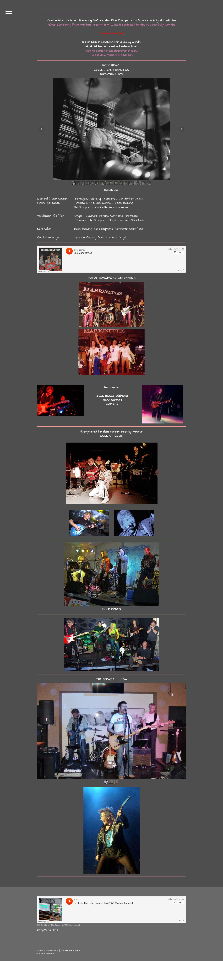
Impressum (41, 950)
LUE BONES (106, 396)
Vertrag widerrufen (70, 950)
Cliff (38, 925)
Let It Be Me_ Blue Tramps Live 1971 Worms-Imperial (60, 925)
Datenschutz (52, 950)
